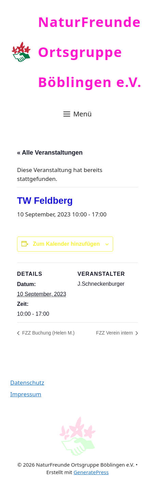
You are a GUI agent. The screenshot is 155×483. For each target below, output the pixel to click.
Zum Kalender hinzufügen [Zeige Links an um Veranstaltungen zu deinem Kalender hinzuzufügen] (66, 244)
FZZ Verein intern (115, 333)
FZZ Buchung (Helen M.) (48, 333)
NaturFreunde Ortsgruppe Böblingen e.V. (90, 51)
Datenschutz (27, 382)
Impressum (25, 394)
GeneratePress (91, 472)
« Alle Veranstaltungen (49, 152)
